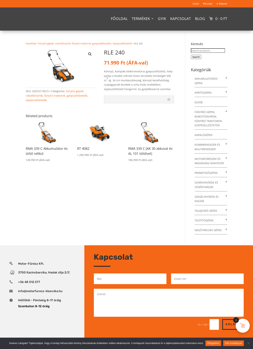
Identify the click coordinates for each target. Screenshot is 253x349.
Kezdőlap (31, 50)
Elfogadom (213, 343)
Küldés (233, 330)
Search (196, 63)
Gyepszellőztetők (122, 50)
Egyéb (199, 109)
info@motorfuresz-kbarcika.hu (40, 297)
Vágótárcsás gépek (208, 236)
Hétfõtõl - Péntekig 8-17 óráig (39, 307)
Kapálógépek (204, 141)
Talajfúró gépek (206, 217)
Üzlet (196, 3)
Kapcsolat (180, 18)
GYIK (162, 18)
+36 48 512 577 (29, 288)
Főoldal (119, 18)
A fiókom (222, 3)
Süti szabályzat (233, 343)
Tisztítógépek (204, 227)
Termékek (141, 18)
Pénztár (208, 3)
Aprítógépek (203, 99)
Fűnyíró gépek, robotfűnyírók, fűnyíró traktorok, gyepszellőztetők (74, 50)
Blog (200, 18)
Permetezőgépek (206, 179)
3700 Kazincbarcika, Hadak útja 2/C (44, 279)
